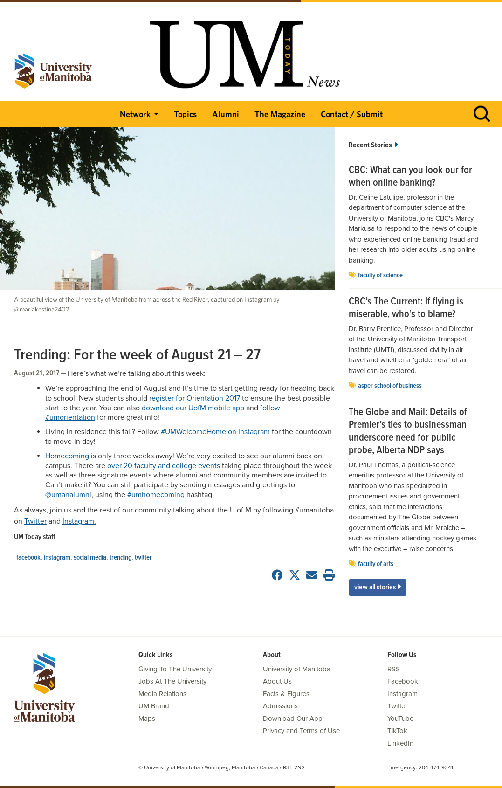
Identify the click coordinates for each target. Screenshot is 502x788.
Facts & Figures (286, 694)
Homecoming (67, 456)
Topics (185, 114)
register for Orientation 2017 (194, 398)
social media (90, 557)
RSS (393, 669)
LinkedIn (400, 743)
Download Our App (293, 718)
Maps (146, 718)
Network (135, 114)
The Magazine (279, 114)
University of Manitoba (296, 669)
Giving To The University (175, 669)
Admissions (280, 706)
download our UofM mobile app (193, 408)
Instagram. (79, 521)
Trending (120, 557)
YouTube (400, 718)
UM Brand (153, 706)
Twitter (35, 521)
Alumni (225, 114)
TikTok (397, 730)
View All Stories (377, 587)
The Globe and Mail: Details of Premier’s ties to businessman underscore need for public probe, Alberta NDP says (408, 431)
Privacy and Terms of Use (301, 730)
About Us (277, 681)
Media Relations (162, 694)
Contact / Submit (352, 114)
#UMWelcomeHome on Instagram (215, 431)
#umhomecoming (156, 494)
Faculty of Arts (375, 564)
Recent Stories (373, 145)
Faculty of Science (380, 275)
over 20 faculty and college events (163, 465)
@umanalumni (68, 494)
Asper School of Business (390, 386)
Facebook (28, 557)
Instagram (57, 557)
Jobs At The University (172, 681)
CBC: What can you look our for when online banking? (410, 177)
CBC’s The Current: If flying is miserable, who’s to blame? (406, 308)
